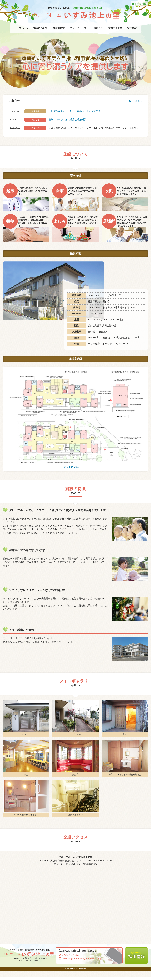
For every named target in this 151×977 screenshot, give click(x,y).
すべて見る (135, 106)
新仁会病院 (139, 4)
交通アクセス (115, 28)
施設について (40, 28)
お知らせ (98, 28)
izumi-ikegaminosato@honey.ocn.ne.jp (81, 964)
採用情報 (132, 28)
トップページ (21, 28)
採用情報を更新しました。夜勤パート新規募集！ (75, 116)
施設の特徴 (59, 28)
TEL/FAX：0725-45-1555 (28, 966)
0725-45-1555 (106, 866)
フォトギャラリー (79, 28)
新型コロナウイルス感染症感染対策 (67, 124)
